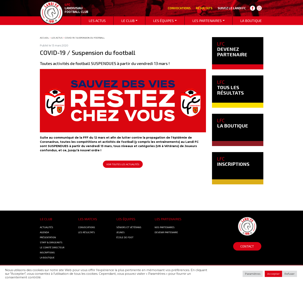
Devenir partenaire (166, 232)
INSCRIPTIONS (233, 161)
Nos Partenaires (165, 227)
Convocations (179, 8)
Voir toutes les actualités (122, 164)
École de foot (124, 237)
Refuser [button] (289, 273)
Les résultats (86, 232)
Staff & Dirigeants (51, 242)
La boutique (47, 257)
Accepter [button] (273, 273)
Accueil (44, 38)
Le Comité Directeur (52, 247)
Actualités (46, 227)
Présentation (48, 237)
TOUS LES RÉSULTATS (230, 87)
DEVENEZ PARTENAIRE (232, 49)
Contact (247, 246)
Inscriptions (47, 252)
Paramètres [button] (252, 273)
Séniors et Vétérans (128, 227)
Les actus (56, 38)
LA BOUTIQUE (232, 122)
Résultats (204, 8)
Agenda (44, 232)
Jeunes (120, 232)
